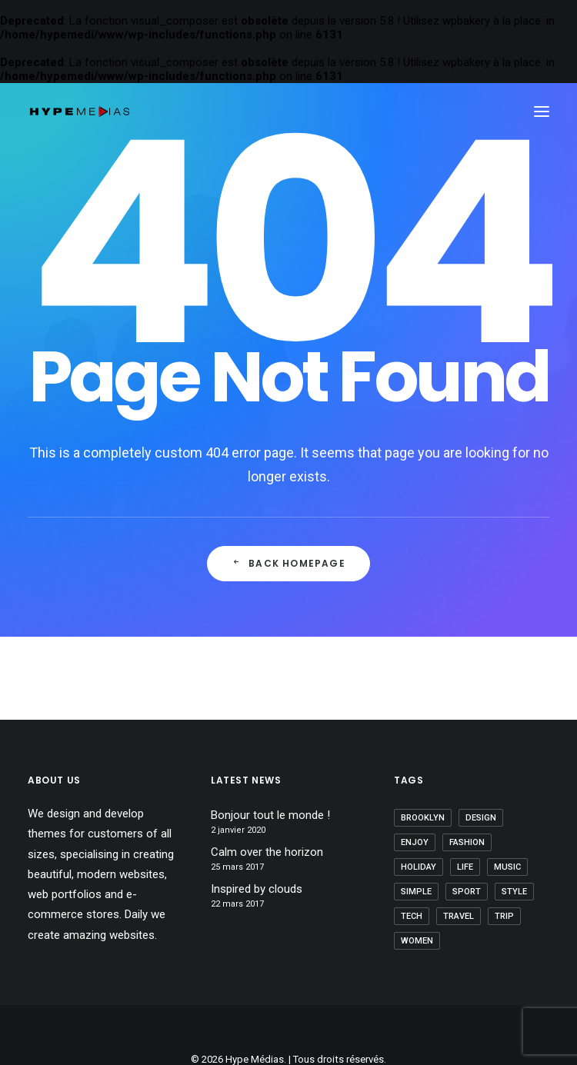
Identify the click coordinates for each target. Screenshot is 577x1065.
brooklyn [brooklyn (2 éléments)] (423, 818)
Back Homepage (288, 563)
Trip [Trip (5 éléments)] (504, 916)
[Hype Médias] (80, 111)
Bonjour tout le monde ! (270, 815)
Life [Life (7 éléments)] (465, 867)
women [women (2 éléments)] (417, 941)
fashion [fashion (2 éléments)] (467, 842)
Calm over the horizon (267, 852)
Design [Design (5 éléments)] (480, 818)
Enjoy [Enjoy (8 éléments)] (415, 842)
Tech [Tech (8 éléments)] (411, 916)
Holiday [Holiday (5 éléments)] (418, 867)
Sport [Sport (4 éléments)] (466, 892)
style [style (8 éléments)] (514, 892)
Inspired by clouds (256, 889)
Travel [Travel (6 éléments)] (458, 916)
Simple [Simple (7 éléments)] (416, 892)
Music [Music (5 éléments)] (507, 867)
